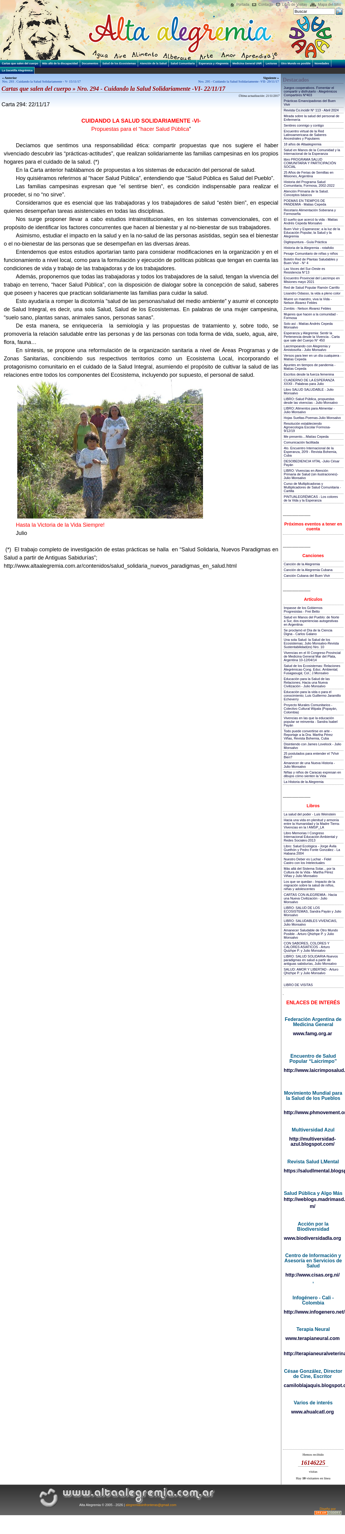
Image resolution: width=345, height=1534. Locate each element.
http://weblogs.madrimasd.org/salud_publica (313, 1199)
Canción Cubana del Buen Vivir (307, 575)
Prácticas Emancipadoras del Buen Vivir (310, 102)
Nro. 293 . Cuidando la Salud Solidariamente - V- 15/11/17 (41, 81)
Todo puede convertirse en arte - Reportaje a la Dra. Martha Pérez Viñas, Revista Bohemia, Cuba (308, 734)
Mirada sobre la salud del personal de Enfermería (311, 117)
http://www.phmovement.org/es (313, 1112)
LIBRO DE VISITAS (298, 985)
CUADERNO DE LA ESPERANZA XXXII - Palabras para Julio (309, 382)
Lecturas (271, 63)
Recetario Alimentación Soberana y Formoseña (310, 212)
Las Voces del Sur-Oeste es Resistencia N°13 (304, 270)
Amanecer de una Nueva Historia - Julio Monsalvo (309, 764)
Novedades (322, 63)
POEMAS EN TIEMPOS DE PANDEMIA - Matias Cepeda (305, 202)
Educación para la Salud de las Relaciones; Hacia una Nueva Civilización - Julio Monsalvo (307, 682)
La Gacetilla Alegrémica (17, 70)
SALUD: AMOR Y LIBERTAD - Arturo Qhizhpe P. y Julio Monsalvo (311, 971)
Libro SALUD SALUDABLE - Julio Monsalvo (308, 391)
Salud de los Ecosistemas (119, 63)
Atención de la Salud (153, 63)
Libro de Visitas (294, 4)
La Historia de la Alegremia (303, 782)
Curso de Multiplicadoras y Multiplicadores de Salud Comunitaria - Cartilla (312, 487)
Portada (242, 4)
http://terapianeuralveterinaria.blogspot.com (313, 1353)
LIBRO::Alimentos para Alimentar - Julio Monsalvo (309, 410)
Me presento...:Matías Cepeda (306, 436)
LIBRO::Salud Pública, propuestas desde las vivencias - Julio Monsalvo (311, 400)
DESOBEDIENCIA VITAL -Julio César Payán (312, 463)
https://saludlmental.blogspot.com (313, 1170)
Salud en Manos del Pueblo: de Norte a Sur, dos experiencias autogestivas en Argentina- (311, 620)
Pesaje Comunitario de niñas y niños (311, 253)
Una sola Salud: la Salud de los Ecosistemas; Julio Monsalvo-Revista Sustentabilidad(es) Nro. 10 (311, 643)
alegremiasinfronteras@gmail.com (151, 1505)
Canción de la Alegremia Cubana (308, 570)
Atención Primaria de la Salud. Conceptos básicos (306, 193)
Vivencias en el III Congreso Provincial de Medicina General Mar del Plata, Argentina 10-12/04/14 (312, 656)
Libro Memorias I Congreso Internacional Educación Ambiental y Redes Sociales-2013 (310, 836)
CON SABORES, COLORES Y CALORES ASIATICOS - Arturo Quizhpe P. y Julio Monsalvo (307, 946)
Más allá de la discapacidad (60, 63)
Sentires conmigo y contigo (304, 125)
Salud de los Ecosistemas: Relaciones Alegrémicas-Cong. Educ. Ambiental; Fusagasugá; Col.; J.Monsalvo (312, 669)
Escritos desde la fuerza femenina (309, 374)
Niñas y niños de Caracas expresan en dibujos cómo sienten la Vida (312, 774)
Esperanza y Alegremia (213, 63)
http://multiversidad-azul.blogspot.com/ (312, 1141)
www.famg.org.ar (312, 1033)
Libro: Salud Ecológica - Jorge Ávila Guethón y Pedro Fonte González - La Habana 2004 (312, 849)
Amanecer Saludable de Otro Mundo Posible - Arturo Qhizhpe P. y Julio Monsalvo (311, 933)
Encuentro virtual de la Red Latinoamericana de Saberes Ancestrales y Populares (305, 134)
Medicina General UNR (247, 63)
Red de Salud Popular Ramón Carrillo (312, 287)
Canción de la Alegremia (302, 564)
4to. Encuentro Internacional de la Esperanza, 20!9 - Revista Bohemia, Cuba (310, 451)
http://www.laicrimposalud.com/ (313, 1070)
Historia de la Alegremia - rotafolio (309, 248)
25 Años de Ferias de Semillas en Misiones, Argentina (308, 174)
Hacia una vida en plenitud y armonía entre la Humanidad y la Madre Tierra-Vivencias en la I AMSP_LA (312, 823)
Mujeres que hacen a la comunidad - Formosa (311, 316)
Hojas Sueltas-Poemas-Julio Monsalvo (312, 418)
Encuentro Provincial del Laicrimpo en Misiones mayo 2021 (312, 280)
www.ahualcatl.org (312, 1411)
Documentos (90, 63)
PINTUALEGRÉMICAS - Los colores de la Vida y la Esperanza (311, 498)
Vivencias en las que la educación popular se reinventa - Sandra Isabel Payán (310, 721)
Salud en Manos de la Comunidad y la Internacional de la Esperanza (312, 151)
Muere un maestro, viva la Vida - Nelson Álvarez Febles (308, 300)
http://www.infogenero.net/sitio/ (313, 1312)
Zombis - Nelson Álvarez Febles (307, 308)
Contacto (265, 4)
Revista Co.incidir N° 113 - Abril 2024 (311, 110)
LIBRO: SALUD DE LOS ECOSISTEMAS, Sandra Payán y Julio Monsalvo (312, 911)
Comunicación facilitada (301, 442)
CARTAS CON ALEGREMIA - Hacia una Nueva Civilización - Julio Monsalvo (310, 898)
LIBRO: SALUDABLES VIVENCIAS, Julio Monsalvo (310, 922)
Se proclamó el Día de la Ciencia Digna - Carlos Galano (308, 632)
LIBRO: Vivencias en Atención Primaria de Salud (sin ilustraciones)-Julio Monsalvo (311, 474)
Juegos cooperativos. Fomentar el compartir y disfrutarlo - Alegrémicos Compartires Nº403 (310, 91)
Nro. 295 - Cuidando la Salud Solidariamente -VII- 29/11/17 (238, 81)
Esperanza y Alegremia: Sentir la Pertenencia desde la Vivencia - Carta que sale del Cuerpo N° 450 (312, 336)
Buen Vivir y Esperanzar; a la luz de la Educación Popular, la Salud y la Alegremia (312, 232)
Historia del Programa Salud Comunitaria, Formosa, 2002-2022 (309, 183)
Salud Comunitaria (183, 63)
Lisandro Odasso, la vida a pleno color (312, 293)
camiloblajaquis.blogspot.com (313, 1385)
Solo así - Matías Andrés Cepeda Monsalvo (308, 325)
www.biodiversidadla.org (312, 1238)
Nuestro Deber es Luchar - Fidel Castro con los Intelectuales (307, 861)
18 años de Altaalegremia (302, 144)
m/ (313, 1206)
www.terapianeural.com (312, 1338)
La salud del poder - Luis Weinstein (310, 814)
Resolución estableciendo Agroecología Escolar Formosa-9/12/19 (307, 427)
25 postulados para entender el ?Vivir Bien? (311, 755)
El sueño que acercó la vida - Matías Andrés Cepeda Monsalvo (311, 221)
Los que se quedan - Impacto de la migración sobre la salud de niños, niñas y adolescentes (309, 885)
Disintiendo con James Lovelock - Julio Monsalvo (312, 746)
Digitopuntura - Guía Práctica (305, 242)
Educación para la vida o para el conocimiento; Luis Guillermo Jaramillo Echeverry (312, 695)
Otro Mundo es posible (296, 63)
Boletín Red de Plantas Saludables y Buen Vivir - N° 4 (311, 261)
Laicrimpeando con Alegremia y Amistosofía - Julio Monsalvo (307, 348)
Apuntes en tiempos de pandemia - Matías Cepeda (310, 366)
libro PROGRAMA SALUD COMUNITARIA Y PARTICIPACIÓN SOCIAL (310, 163)
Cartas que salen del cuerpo (20, 63)
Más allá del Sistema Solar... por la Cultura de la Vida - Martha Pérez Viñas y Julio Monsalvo (309, 872)
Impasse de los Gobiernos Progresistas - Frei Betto (303, 609)
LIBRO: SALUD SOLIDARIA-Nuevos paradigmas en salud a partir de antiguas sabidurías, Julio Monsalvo (311, 959)
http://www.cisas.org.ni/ (313, 1274)
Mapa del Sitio (329, 4)
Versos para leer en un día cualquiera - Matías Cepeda (312, 357)
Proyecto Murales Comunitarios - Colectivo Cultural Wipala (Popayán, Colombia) (310, 708)
